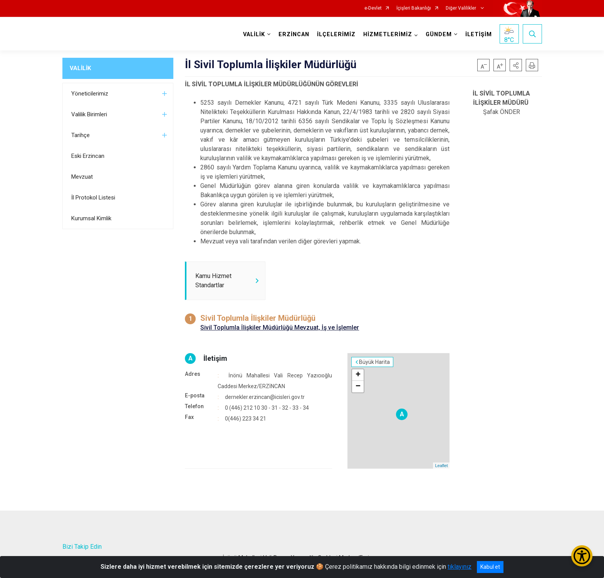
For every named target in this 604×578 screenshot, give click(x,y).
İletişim (215, 358)
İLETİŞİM (478, 34)
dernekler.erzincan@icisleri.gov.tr (265, 397)
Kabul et (490, 567)
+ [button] (358, 375)
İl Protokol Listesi (93, 197)
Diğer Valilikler (461, 8)
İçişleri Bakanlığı (413, 8)
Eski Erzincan (87, 155)
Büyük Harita (374, 362)
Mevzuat (82, 176)
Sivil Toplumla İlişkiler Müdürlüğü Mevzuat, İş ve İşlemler (279, 327)
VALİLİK (80, 68)
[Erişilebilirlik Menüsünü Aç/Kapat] (581, 555)
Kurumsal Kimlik (91, 218)
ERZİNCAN (294, 34)
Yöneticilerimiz (89, 93)
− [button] (358, 386)
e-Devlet (373, 8)
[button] (516, 65)
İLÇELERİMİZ (336, 34)
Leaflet (441, 465)
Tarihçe (80, 135)
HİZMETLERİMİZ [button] (387, 34)
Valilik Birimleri (89, 114)
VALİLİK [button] (254, 34)
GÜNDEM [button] (439, 34)
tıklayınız (459, 566)
